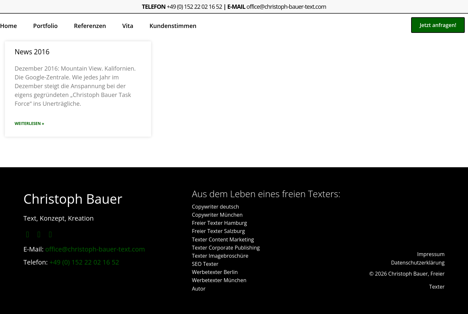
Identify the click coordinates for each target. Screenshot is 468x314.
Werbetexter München (219, 280)
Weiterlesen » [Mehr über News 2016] (29, 123)
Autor (198, 288)
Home (8, 26)
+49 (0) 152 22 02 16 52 (194, 6)
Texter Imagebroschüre (220, 255)
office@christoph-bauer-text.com (286, 6)
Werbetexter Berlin (215, 272)
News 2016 (32, 51)
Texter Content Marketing (223, 239)
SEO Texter (205, 263)
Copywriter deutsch (215, 206)
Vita (127, 26)
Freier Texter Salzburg (218, 231)
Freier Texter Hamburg (219, 222)
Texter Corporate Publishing (226, 247)
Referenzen (90, 26)
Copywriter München (217, 214)
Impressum (431, 254)
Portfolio (45, 26)
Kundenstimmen (173, 26)
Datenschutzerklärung (418, 262)
